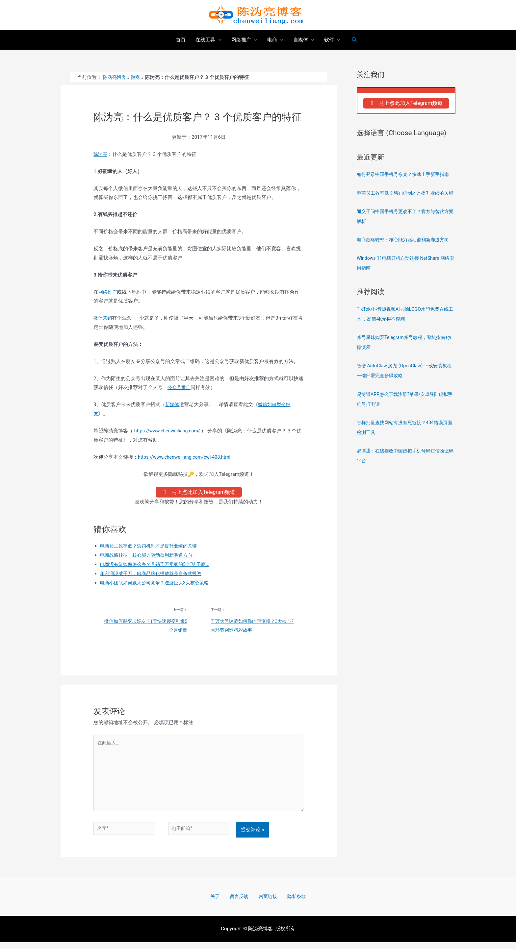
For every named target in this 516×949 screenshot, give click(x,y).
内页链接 (265, 903)
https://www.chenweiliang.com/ (169, 431)
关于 (221, 903)
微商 (137, 77)
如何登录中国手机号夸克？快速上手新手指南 (406, 176)
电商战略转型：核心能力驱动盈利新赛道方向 (149, 557)
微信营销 (103, 318)
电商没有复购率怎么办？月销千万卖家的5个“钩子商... (158, 566)
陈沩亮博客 (115, 77)
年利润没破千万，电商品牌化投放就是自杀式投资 (154, 575)
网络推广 (108, 292)
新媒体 (172, 404)
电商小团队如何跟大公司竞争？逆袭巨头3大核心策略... (160, 584)
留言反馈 (240, 903)
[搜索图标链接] (355, 40)
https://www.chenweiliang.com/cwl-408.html (187, 457)
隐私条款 (290, 903)
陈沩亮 (100, 154)
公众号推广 (180, 387)
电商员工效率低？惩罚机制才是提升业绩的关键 (152, 548)
